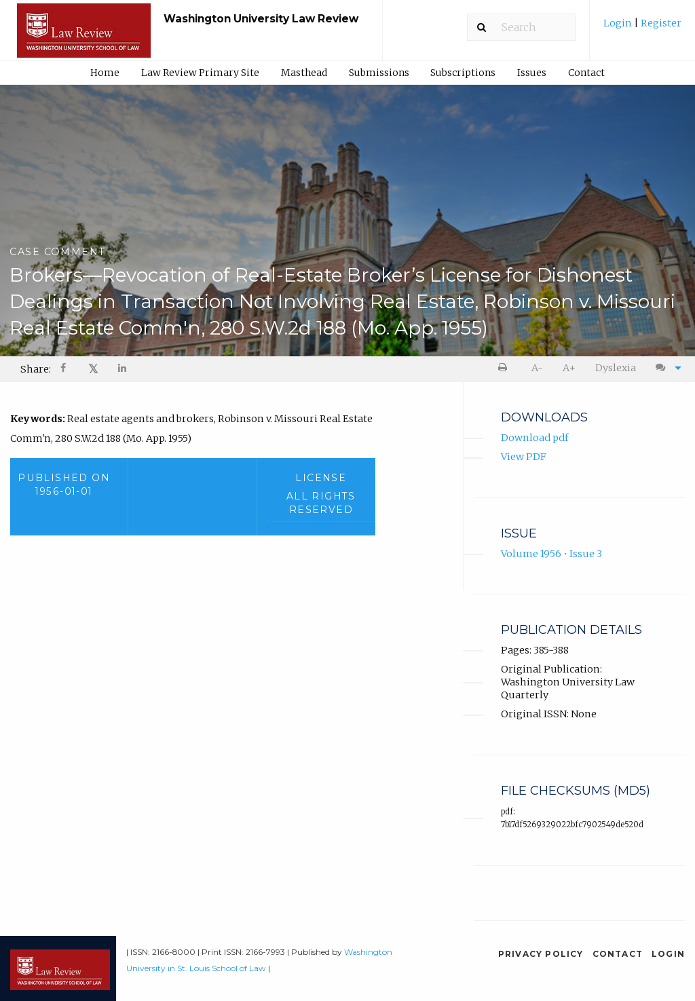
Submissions (379, 73)
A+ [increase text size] (569, 368)
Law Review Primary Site (200, 73)
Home (104, 73)
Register (660, 23)
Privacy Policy (541, 954)
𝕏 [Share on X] (93, 369)
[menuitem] (642, 28)
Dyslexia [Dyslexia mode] (615, 368)
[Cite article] (665, 368)
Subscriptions (462, 73)
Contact (586, 73)
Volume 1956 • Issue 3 (551, 554)
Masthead (304, 73)
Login (618, 23)
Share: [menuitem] (35, 369)
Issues (531, 73)
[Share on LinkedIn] (123, 369)
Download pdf (534, 438)
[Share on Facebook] (64, 369)
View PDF (523, 457)
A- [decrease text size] (537, 368)
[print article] (505, 368)
